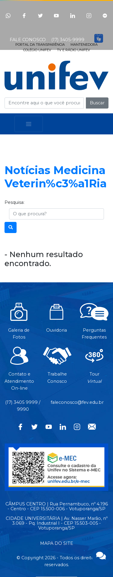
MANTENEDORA (84, 44)
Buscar (97, 103)
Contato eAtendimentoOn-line (19, 372)
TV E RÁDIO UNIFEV (73, 50)
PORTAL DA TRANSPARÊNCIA (40, 44)
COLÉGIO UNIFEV (37, 50)
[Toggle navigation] (28, 124)
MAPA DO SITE (56, 543)
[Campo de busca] (44, 103)
